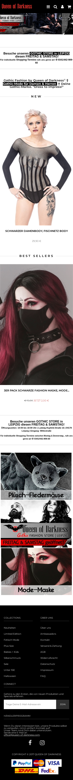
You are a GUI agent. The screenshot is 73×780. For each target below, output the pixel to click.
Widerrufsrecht (49, 658)
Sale (6, 664)
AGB (43, 652)
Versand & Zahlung (51, 646)
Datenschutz (47, 664)
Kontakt (45, 640)
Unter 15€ (9, 670)
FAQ (43, 676)
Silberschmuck (12, 658)
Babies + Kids (11, 652)
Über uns (45, 628)
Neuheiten (10, 628)
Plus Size (9, 646)
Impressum (47, 670)
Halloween (10, 676)
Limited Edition (12, 634)
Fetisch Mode (11, 640)
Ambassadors (48, 634)
